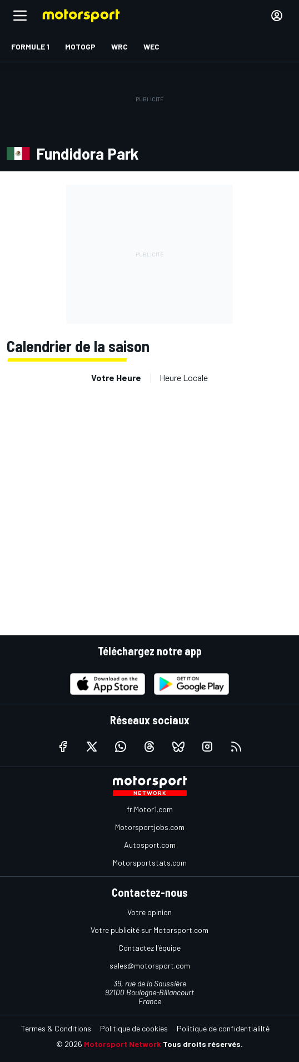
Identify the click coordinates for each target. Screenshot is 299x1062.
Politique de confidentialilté (223, 1028)
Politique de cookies (134, 1028)
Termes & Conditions (56, 1028)
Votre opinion (149, 912)
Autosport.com (150, 844)
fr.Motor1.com (150, 809)
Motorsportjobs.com (150, 827)
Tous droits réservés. (203, 1044)
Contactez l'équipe (149, 947)
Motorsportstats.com (150, 862)
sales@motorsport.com (149, 965)
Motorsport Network (122, 1044)
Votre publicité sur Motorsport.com (149, 930)
